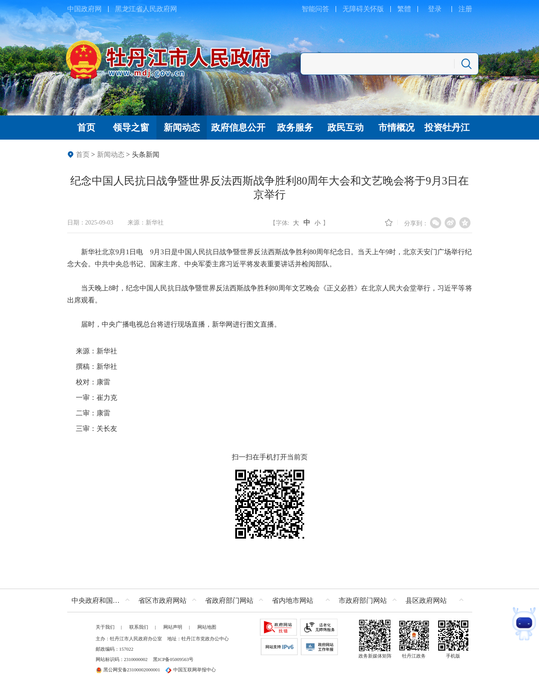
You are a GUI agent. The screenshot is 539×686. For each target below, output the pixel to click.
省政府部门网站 (229, 600)
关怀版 (373, 8)
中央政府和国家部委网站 (103, 600)
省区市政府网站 (162, 600)
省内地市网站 (292, 600)
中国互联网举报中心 (190, 669)
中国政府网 (84, 8)
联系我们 (138, 627)
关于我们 (105, 627)
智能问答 (315, 8)
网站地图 (206, 627)
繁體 (404, 8)
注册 (465, 8)
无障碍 (353, 8)
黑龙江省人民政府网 (146, 8)
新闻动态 (111, 154)
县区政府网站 (426, 600)
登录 (435, 8)
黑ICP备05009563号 (173, 659)
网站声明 (172, 627)
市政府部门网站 (363, 600)
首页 (83, 154)
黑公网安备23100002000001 (128, 669)
